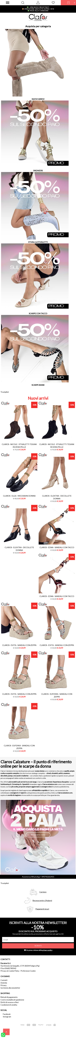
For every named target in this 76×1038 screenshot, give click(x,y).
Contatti (4, 980)
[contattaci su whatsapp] (3, 1034)
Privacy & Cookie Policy (10, 971)
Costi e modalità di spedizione (12, 1000)
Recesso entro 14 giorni (42, 900)
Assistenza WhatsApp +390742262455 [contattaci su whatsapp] (38, 877)
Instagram (7, 1017)
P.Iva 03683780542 (8, 968)
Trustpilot (5, 392)
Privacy (4, 985)
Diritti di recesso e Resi (10, 1002)
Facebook (7, 1014)
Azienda (4, 983)
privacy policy (47, 950)
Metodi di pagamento (9, 997)
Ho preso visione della (39, 950)
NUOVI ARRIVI (38, 99)
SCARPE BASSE (38, 385)
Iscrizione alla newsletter (10, 988)
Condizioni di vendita (9, 1005)
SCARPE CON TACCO (38, 313)
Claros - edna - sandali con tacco (56, 547)
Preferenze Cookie (28, 971)
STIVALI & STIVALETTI (38, 242)
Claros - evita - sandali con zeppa (19, 645)
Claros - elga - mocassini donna (19, 496)
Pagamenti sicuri (42, 909)
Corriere (42, 892)
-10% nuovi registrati (38, 7)
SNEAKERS (38, 170)
